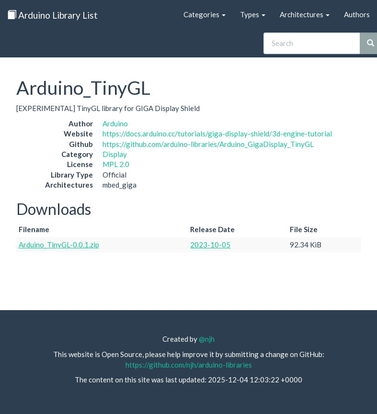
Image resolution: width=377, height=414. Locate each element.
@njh (207, 339)
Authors (357, 14)
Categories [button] (204, 14)
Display (115, 154)
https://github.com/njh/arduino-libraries (189, 364)
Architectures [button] (305, 14)
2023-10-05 (210, 244)
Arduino (115, 123)
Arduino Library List (52, 15)
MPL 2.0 (116, 164)
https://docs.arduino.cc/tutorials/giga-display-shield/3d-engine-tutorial (217, 133)
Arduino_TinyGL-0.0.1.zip (59, 244)
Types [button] (252, 14)
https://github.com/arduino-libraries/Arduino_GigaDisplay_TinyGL (208, 144)
